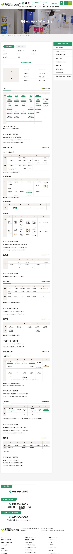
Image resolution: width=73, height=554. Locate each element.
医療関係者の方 (35, 3)
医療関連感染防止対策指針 (8, 526)
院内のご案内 (52, 532)
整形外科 (40, 51)
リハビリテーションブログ (55, 526)
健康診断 (52, 510)
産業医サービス (53, 513)
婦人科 (4, 54)
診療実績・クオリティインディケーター (11, 540)
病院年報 (4, 542)
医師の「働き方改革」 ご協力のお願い (63, 77)
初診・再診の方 (59, 47)
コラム (51, 524)
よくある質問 (52, 537)
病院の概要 (5, 519)
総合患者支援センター (30, 503)
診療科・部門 (42, 6)
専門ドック (52, 508)
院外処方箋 (58, 65)
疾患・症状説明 (6, 511)
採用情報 (45, 3)
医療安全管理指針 (6, 524)
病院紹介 (57, 6)
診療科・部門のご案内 (6, 508)
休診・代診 (20, 46)
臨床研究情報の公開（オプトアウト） (10, 547)
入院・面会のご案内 (30, 532)
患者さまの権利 (6, 529)
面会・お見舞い (29, 544)
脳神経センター (18, 54)
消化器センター (18, 51)
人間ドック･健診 (53, 503)
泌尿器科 (28, 54)
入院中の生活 (29, 536)
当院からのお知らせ (6, 505)
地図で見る (24, 496)
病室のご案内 (29, 539)
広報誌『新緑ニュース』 (55, 519)
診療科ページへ (46, 85)
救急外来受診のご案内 (61, 62)
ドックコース (52, 505)
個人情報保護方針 (54, 3)
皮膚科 (39, 54)
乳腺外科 (28, 51)
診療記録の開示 (59, 72)
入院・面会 (36, 6)
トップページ (3, 35)
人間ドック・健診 (50, 6)
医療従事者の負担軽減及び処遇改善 (10, 534)
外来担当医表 (9, 46)
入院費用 (28, 542)
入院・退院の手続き (30, 534)
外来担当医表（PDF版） (26, 60)
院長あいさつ (5, 516)
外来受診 (31, 6)
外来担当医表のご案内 (61, 54)
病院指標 (4, 545)
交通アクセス (52, 535)
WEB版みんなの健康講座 (55, 521)
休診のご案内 (59, 58)
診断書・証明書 (59, 69)
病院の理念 (5, 521)
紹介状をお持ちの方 (60, 51)
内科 (4, 51)
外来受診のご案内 (12, 35)
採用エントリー (53, 543)
